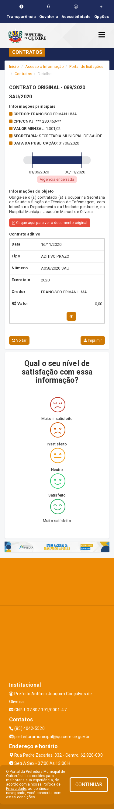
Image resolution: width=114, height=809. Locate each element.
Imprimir (93, 340)
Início (14, 66)
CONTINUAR (88, 784)
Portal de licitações (86, 66)
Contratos (23, 73)
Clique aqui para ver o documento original (49, 223)
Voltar (19, 340)
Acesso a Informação (44, 66)
